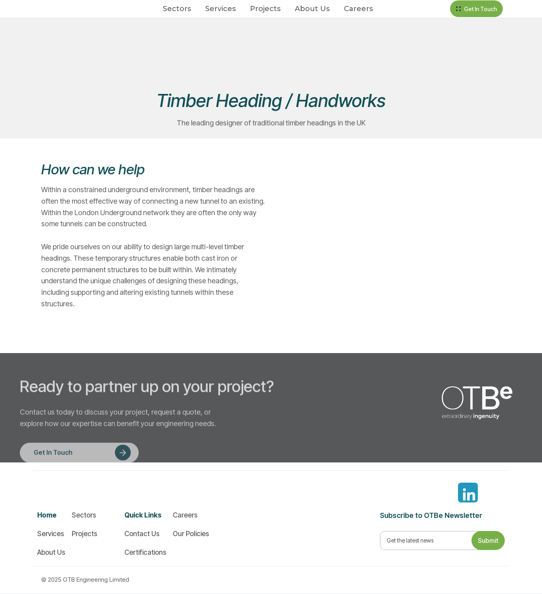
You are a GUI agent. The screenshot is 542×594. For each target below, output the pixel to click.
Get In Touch (480, 9)
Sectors (177, 8)
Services (220, 8)
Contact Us (142, 534)
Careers (358, 8)
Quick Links (143, 515)
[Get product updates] (432, 540)
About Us (312, 8)
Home (47, 515)
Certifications (145, 552)
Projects (265, 8)
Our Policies (191, 534)
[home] (62, 9)
